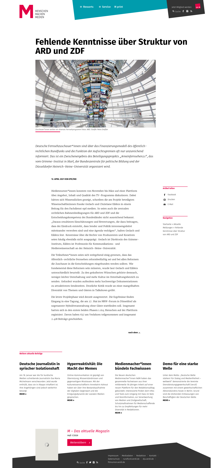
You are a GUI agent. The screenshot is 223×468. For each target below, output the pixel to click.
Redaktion (141, 455)
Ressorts (88, 6)
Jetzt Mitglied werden (182, 7)
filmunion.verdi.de (116, 462)
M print (118, 6)
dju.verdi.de (148, 459)
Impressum (113, 455)
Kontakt (152, 455)
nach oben (133, 332)
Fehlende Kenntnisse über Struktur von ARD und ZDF (174, 231)
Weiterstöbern (78, 442)
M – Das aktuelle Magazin (88, 431)
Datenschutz (114, 459)
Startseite (167, 224)
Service (106, 6)
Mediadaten (127, 455)
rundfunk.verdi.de (131, 459)
